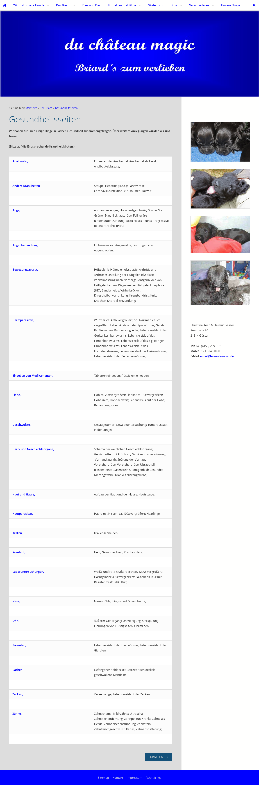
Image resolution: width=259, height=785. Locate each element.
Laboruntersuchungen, (28, 572)
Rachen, (17, 670)
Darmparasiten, (23, 320)
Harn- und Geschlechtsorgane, (33, 449)
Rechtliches (153, 778)
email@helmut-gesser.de (217, 356)
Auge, (16, 210)
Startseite (31, 108)
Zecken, (17, 694)
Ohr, (15, 621)
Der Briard (46, 108)
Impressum (134, 778)
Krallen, (17, 533)
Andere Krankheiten (26, 186)
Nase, (16, 601)
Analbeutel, (20, 161)
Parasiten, (19, 645)
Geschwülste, (21, 425)
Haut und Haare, (23, 494)
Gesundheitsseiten (66, 108)
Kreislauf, (18, 552)
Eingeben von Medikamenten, (32, 376)
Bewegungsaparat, (25, 270)
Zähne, (17, 714)
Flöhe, (16, 395)
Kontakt (118, 778)
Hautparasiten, (22, 514)
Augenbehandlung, (25, 245)
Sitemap (103, 778)
